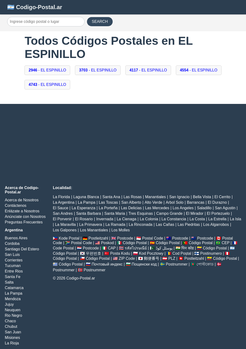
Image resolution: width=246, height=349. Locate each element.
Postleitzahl (98, 238)
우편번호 (93, 253)
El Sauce (60, 208)
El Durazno (217, 202)
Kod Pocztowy (151, 253)
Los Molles (120, 230)
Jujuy (9, 304)
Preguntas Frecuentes (24, 222)
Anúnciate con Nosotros (25, 217)
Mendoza (13, 299)
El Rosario (84, 219)
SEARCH (100, 21)
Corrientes (14, 260)
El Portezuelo (218, 213)
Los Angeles (183, 208)
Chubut (11, 326)
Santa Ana (111, 197)
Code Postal (63, 248)
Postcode (125, 238)
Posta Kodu (120, 253)
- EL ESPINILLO (47, 70)
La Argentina (63, 202)
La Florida (61, 197)
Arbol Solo (175, 202)
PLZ (171, 258)
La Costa (197, 219)
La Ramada (115, 224)
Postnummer (177, 264)
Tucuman (13, 266)
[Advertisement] (123, 144)
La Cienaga (126, 219)
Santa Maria (114, 213)
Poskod (107, 243)
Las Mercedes (157, 208)
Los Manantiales (94, 230)
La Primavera (90, 224)
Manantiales (155, 197)
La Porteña (108, 208)
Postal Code (152, 238)
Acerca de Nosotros (22, 200)
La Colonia (149, 219)
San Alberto (131, 202)
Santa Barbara (88, 213)
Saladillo (204, 208)
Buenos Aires (16, 238)
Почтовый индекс (107, 264)
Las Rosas (132, 197)
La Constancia (173, 219)
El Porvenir (62, 219)
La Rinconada (141, 224)
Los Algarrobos (216, 224)
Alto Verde (153, 202)
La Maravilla (65, 224)
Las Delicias (131, 208)
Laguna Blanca (86, 197)
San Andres (63, 213)
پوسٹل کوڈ (164, 248)
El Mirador (194, 213)
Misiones (12, 338)
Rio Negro (13, 315)
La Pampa (13, 293)
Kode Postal (69, 238)
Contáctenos (15, 205)
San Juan (13, 332)
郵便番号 (151, 258)
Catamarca (14, 288)
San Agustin (225, 208)
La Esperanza (83, 208)
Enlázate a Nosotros (22, 211)
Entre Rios (14, 271)
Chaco (10, 321)
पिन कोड (187, 248)
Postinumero (211, 253)
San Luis (12, 255)
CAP (112, 248)
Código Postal (135, 243)
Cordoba (12, 243)
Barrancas (195, 202)
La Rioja (12, 343)
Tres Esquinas (141, 213)
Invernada (104, 219)
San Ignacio (179, 197)
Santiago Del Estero (22, 249)
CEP (226, 243)
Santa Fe (12, 277)
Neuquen (12, 310)
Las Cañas (165, 224)
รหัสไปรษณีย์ (136, 248)
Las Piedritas (189, 224)
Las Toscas (108, 202)
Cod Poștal (181, 253)
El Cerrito (223, 197)
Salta (9, 282)
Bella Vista (202, 197)
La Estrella (217, 219)
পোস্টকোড (205, 264)
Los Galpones (65, 230)
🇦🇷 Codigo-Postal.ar (34, 7)
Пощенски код (144, 264)
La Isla (235, 219)
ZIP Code (127, 258)
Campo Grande (169, 213)
